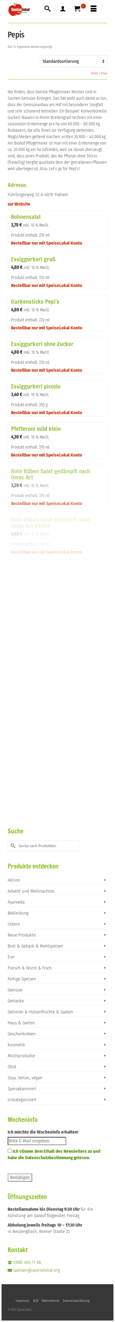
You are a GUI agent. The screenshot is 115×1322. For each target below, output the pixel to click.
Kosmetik (16, 1045)
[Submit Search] (12, 845)
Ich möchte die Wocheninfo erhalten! (43, 1132)
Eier (11, 957)
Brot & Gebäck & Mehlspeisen (35, 946)
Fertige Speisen (22, 979)
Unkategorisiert (22, 1099)
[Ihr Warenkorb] (78, 9)
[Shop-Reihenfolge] (73, 61)
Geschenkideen (22, 1034)
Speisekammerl (22, 1088)
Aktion (14, 880)
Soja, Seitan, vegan (25, 1077)
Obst (12, 1066)
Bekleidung (18, 913)
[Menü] (93, 9)
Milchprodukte (21, 1056)
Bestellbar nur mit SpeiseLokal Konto (46, 243)
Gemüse (15, 990)
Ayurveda (16, 902)
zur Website (19, 204)
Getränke (16, 1001)
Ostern (14, 924)
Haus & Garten (21, 1023)
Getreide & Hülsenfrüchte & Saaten (40, 1012)
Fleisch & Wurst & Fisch (30, 968)
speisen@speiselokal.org (34, 1270)
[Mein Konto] (63, 9)
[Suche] (47, 9)
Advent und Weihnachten (31, 891)
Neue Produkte (22, 935)
